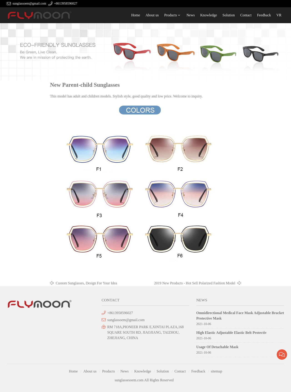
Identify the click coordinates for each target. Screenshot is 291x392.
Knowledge (208, 15)
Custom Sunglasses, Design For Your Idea (86, 283)
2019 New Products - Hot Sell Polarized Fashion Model (194, 283)
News (190, 15)
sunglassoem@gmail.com (29, 3)
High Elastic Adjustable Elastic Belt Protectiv (231, 333)
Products (170, 15)
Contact (246, 15)
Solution (228, 15)
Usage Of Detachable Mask (217, 347)
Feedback (264, 15)
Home (135, 15)
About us (152, 15)
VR (278, 15)
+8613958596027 (65, 3)
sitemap (216, 371)
